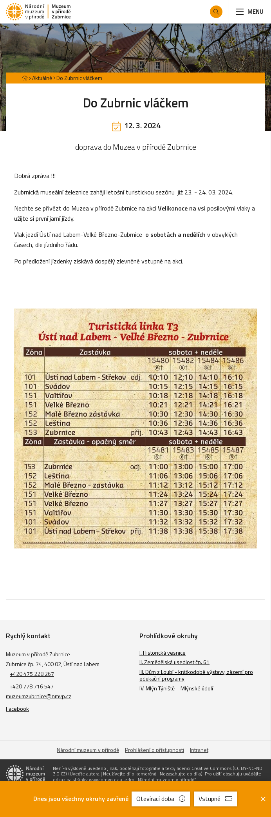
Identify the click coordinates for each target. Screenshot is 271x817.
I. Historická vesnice (162, 652)
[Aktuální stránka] (77, 78)
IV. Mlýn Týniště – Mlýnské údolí (176, 688)
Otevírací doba (160, 798)
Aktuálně (42, 78)
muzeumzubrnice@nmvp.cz (38, 696)
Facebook (17, 708)
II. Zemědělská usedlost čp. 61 (174, 662)
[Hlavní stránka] (25, 78)
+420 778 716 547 (31, 686)
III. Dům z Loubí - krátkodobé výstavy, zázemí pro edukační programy (196, 675)
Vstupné (215, 798)
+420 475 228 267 (32, 674)
